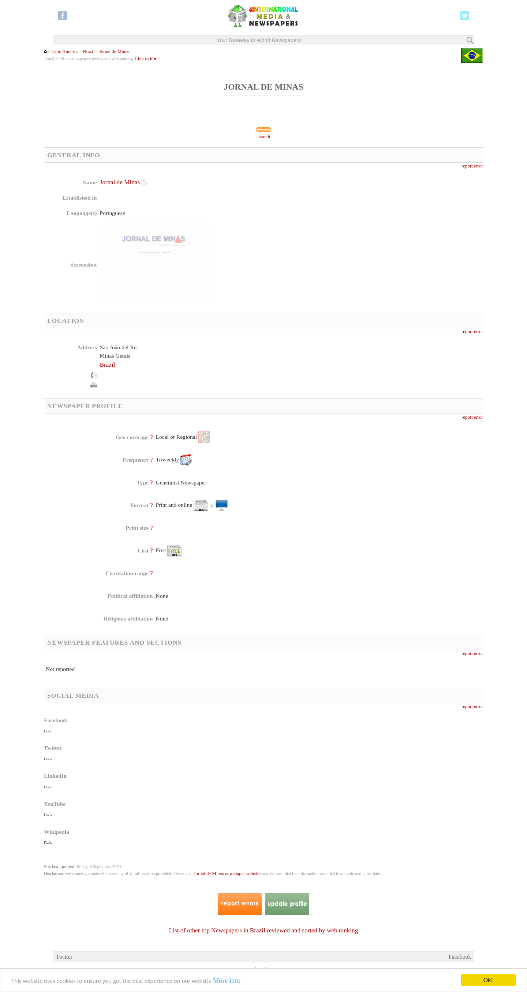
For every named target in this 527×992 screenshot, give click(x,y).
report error (472, 166)
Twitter (64, 957)
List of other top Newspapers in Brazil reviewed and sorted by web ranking (263, 930)
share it (263, 136)
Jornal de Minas (114, 51)
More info (226, 981)
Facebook (460, 957)
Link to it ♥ (146, 58)
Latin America (64, 51)
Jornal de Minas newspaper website (227, 873)
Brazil (88, 51)
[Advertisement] (321, 225)
